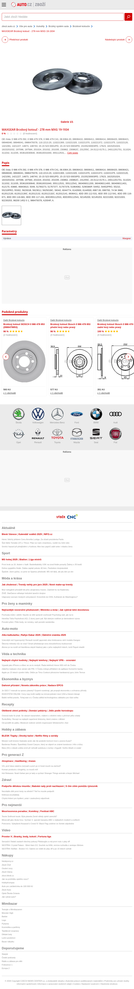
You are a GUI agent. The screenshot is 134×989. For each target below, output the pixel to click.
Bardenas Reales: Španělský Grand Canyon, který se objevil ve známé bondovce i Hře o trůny (42, 744)
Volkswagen (38, 416)
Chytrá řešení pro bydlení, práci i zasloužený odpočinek (25, 798)
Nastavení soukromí (90, 984)
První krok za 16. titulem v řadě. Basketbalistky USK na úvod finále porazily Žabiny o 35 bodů (42, 564)
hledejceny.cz (7, 861)
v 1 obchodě (9, 393)
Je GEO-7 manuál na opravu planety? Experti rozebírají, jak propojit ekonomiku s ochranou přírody (44, 690)
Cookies (76, 984)
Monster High (7, 913)
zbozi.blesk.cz (8, 876)
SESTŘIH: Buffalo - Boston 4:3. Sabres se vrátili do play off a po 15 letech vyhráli (36, 849)
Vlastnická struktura (108, 984)
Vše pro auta (25, 26)
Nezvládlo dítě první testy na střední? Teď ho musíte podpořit (28, 791)
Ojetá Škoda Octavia (11, 893)
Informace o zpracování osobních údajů (54, 984)
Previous (6, 356)
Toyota (57, 436)
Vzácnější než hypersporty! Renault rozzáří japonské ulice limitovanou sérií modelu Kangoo (41, 640)
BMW (96, 416)
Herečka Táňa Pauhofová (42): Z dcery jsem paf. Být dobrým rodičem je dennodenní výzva (41, 618)
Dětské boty (7, 934)
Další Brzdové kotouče (13, 320)
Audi (115, 416)
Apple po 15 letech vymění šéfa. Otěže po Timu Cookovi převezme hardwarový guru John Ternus (43, 672)
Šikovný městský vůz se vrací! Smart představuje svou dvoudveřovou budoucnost (37, 644)
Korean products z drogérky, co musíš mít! (20, 769)
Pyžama (5, 924)
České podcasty (8, 958)
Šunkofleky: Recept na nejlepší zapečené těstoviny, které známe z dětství (33, 719)
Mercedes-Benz (57, 416)
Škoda (19, 416)
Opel (19, 436)
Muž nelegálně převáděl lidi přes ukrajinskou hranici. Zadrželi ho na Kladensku (35, 590)
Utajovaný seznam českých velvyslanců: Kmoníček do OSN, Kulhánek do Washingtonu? (40, 597)
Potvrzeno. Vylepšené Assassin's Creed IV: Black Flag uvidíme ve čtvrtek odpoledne (38, 824)
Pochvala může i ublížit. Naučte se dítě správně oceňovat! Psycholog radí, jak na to (37, 615)
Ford (77, 416)
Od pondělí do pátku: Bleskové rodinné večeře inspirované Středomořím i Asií (35, 723)
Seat (96, 436)
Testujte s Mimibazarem (12, 909)
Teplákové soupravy (10, 931)
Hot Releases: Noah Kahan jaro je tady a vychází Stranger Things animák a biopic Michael (40, 773)
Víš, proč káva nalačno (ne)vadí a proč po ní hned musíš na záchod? (31, 766)
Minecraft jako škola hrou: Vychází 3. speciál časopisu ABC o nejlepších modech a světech (41, 820)
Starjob (5, 954)
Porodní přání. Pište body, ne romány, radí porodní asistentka (28, 622)
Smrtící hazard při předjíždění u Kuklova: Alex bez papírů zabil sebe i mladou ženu (37, 547)
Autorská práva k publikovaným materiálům (84, 981)
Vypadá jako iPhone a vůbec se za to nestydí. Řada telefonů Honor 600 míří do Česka (39, 665)
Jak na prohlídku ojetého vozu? (15, 879)
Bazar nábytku (8, 942)
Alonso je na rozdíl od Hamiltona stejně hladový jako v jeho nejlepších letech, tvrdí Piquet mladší (43, 647)
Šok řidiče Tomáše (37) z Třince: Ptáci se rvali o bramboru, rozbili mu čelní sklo (35, 543)
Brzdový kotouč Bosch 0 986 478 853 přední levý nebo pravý (70, 325)
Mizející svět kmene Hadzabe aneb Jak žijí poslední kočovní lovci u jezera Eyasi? (37, 741)
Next (128, 356)
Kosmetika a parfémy (11, 927)
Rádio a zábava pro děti (12, 961)
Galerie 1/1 (67, 121)
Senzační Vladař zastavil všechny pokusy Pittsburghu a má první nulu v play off (36, 841)
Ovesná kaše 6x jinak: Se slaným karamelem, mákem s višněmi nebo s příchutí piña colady (41, 716)
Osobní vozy (7, 868)
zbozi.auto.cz (8, 26)
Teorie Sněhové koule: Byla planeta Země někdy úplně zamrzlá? (29, 816)
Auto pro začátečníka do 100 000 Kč (17, 886)
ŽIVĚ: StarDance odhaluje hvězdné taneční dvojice (23, 593)
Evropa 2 (6, 968)
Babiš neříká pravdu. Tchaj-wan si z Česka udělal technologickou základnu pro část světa (40, 697)
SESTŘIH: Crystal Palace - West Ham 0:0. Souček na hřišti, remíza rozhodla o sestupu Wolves (42, 845)
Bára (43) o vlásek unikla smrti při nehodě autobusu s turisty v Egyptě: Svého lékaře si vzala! (41, 748)
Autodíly (40, 26)
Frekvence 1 (7, 965)
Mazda (77, 436)
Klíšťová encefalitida (10, 795)
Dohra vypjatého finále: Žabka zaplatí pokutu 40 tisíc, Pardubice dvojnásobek (35, 568)
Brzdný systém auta (59, 26)
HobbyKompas (8, 883)
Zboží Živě (6, 865)
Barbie (4, 916)
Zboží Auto (6, 890)
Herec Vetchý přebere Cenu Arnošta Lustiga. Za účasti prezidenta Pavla (32, 539)
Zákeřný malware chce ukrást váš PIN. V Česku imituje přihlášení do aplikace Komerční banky (42, 669)
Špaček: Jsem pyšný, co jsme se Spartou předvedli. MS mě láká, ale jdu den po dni (37, 572)
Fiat (115, 436)
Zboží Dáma (7, 872)
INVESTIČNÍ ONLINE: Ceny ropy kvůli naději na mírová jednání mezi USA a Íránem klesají (41, 694)
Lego (4, 920)
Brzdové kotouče (81, 26)
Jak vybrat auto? (9, 897)
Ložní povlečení (8, 938)
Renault (38, 436)
